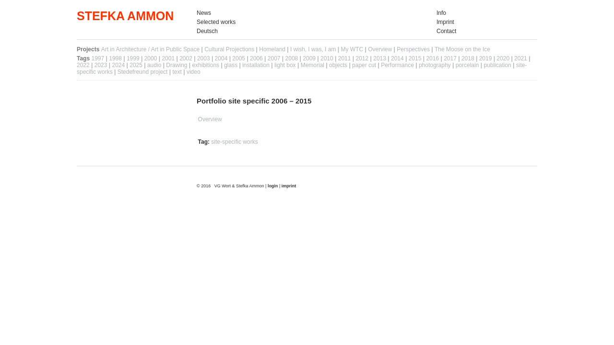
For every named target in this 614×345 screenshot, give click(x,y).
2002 (185, 58)
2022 (83, 65)
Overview (380, 49)
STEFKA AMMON (125, 16)
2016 (432, 58)
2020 (502, 58)
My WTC (352, 49)
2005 (238, 58)
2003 (203, 58)
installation (256, 65)
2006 (256, 58)
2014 (397, 58)
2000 (150, 58)
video (194, 72)
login (273, 186)
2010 (326, 58)
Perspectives (413, 49)
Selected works (216, 22)
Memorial (312, 65)
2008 (291, 58)
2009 (309, 58)
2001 (168, 58)
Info (441, 13)
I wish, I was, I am (313, 49)
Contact (446, 31)
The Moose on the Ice (462, 49)
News (204, 13)
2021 (520, 58)
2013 (379, 58)
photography (435, 65)
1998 (115, 58)
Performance (397, 65)
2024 (118, 65)
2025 (136, 65)
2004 (221, 58)
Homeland (272, 49)
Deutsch (207, 31)
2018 (467, 58)
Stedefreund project (143, 72)
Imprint (445, 22)
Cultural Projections (229, 49)
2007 (274, 58)
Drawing (176, 65)
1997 (97, 58)
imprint (289, 186)
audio (154, 65)
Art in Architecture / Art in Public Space (150, 49)
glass (230, 65)
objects (338, 65)
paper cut (364, 65)
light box (285, 65)
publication (497, 65)
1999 (133, 58)
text (177, 72)
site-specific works (234, 141)
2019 (485, 58)
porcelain (467, 65)
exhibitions (205, 65)
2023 (100, 65)
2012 (361, 58)
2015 (415, 58)
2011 (344, 58)
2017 (450, 58)
